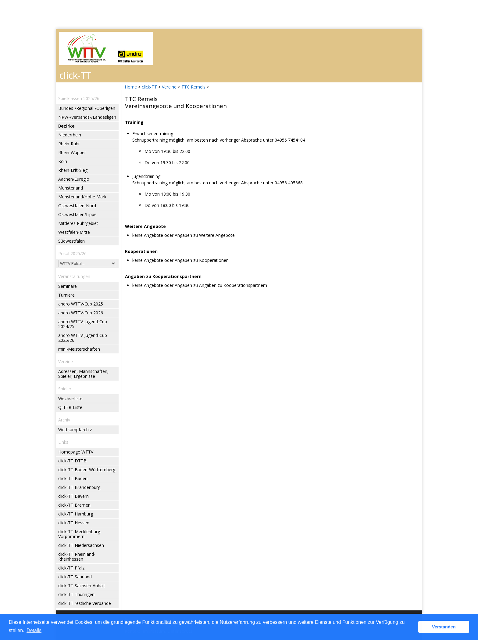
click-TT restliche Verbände (84, 603)
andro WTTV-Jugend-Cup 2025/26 (82, 337)
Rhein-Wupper (72, 152)
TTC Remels (193, 87)
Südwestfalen (71, 241)
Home (131, 87)
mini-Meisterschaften (79, 349)
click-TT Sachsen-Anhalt (81, 585)
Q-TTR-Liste (70, 407)
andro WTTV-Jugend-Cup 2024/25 (82, 324)
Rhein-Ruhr (69, 143)
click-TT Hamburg (75, 514)
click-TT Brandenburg (79, 487)
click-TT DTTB (72, 461)
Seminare (67, 286)
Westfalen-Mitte (74, 232)
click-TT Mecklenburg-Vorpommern (80, 534)
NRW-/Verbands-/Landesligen (87, 117)
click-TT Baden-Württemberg (86, 469)
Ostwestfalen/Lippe (77, 214)
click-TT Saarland (75, 577)
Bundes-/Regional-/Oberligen (86, 108)
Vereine (169, 87)
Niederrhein (69, 135)
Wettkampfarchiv (75, 429)
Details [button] (34, 630)
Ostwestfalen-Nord (77, 205)
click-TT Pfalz (71, 568)
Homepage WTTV (75, 452)
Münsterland (70, 188)
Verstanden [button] (444, 626)
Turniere (66, 295)
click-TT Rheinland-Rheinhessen (76, 556)
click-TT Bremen (74, 505)
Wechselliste (70, 398)
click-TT (149, 87)
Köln (62, 161)
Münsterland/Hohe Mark (82, 197)
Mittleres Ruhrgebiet (78, 223)
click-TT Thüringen (76, 594)
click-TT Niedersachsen (81, 545)
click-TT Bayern (73, 496)
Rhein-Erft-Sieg (72, 170)
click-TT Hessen (73, 523)
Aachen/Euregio (73, 179)
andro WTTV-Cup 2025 (80, 304)
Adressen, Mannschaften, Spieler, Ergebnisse (83, 373)
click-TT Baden (72, 478)
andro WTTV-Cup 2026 (80, 313)
